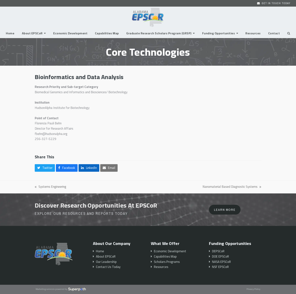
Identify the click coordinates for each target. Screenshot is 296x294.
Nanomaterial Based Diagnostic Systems (232, 186)
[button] (289, 33)
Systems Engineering (50, 186)
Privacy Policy (253, 289)
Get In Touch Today (276, 3)
